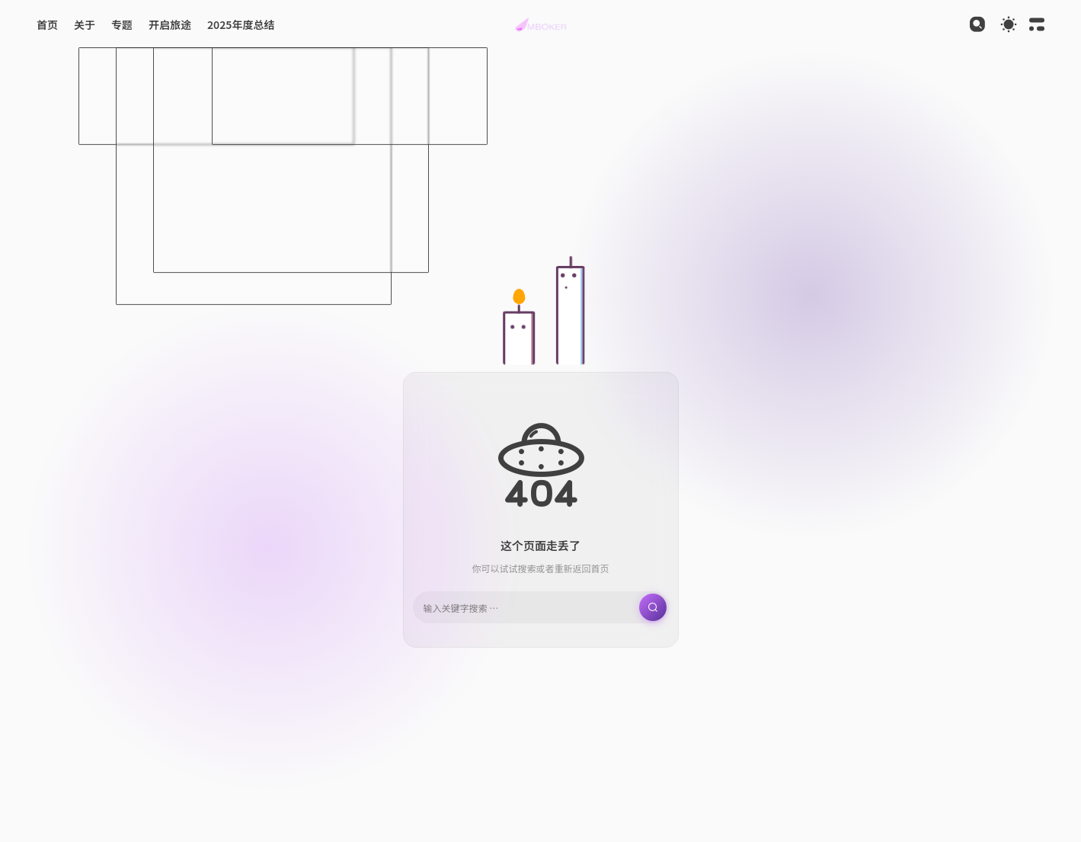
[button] (540, 24)
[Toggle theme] (1008, 24)
